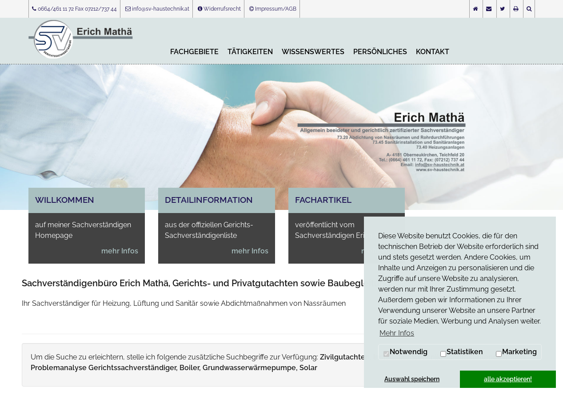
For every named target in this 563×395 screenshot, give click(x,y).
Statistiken (461, 352)
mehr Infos (119, 251)
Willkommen (64, 200)
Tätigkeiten (250, 51)
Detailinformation (209, 200)
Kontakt (432, 51)
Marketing (516, 352)
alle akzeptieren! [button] (508, 379)
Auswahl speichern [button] (411, 379)
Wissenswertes (313, 51)
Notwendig (405, 352)
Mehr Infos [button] (396, 333)
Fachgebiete (194, 51)
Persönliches (380, 51)
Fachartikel (323, 200)
